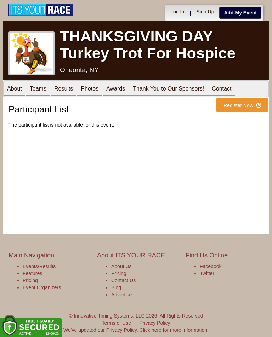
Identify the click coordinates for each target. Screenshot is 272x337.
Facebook (210, 266)
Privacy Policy (154, 323)
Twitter (207, 273)
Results (63, 89)
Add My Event (240, 13)
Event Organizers (42, 287)
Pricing (30, 280)
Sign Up (205, 11)
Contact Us (123, 280)
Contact (221, 89)
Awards (115, 89)
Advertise (121, 294)
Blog (116, 287)
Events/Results (39, 266)
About (14, 89)
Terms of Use (116, 323)
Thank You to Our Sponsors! (168, 89)
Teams (38, 89)
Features (32, 273)
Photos (89, 89)
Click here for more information (173, 330)
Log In (177, 11)
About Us (121, 266)
